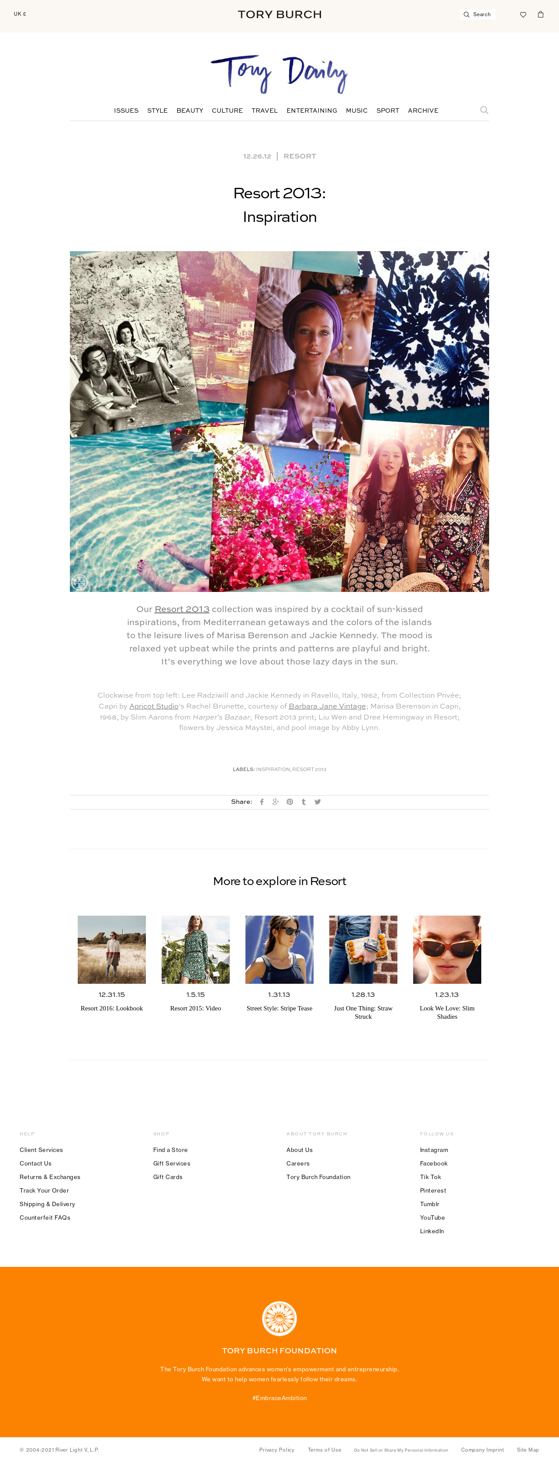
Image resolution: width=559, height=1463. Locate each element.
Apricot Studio (154, 706)
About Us (299, 1149)
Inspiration (273, 770)
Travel (265, 111)
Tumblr (430, 1203)
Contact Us (36, 1163)
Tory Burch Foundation (318, 1176)
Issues (126, 111)
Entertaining (311, 111)
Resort (299, 155)
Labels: (244, 770)
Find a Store (170, 1149)
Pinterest (433, 1190)
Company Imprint (482, 1450)
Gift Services (172, 1163)
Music (357, 111)
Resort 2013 (182, 609)
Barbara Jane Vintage (327, 706)
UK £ (20, 14)
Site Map (528, 1450)
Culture (227, 111)
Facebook (434, 1163)
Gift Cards (168, 1176)
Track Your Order (44, 1190)
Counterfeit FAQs (45, 1217)
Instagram (434, 1149)
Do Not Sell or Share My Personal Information (401, 1450)
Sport (387, 111)
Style (157, 111)
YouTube (432, 1217)
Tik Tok (431, 1176)
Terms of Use (325, 1450)
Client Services (41, 1149)
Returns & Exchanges (50, 1176)
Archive (423, 111)
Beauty (189, 111)
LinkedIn (432, 1231)
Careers (298, 1163)
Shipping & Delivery (48, 1203)
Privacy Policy (277, 1450)
